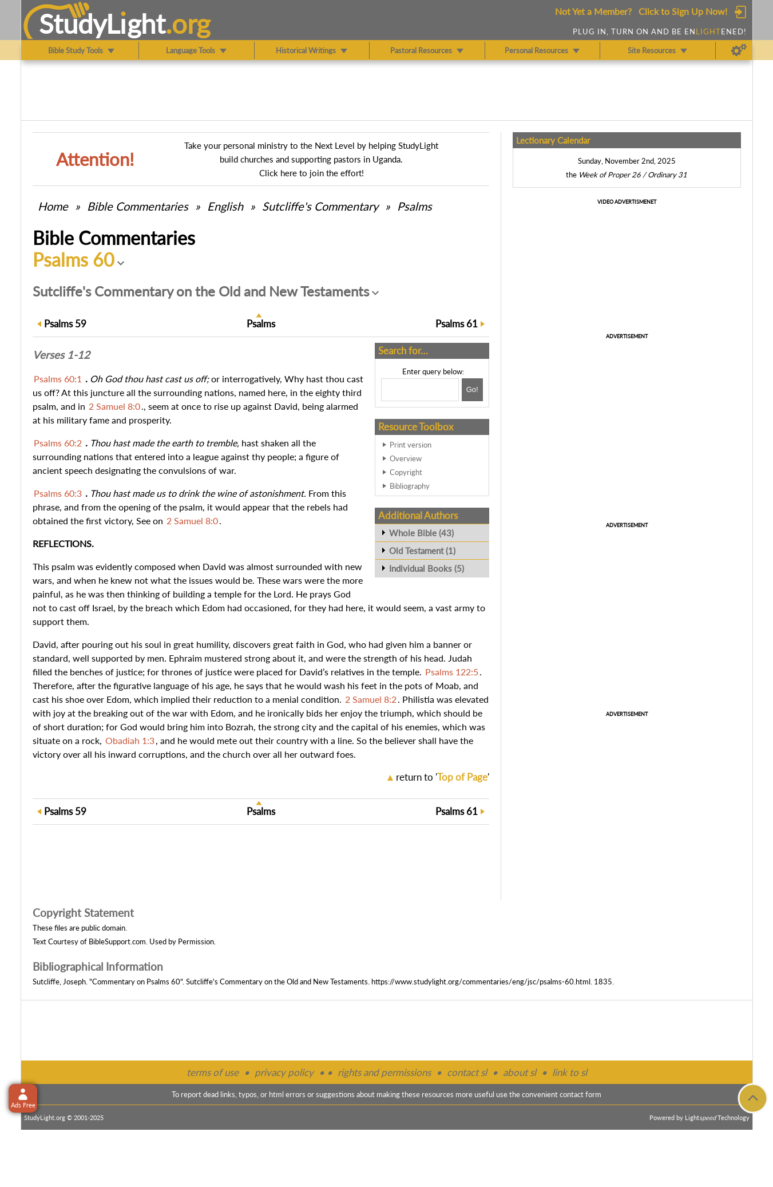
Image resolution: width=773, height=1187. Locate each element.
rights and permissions (384, 1072)
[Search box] (420, 389)
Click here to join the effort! (311, 173)
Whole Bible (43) (421, 533)
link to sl (569, 1072)
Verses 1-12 (61, 355)
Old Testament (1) (422, 550)
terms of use (213, 1072)
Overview (406, 458)
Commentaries (137, 206)
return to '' (442, 777)
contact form (580, 1094)
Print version (410, 444)
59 (65, 324)
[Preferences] (739, 50)
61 (456, 324)
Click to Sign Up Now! (683, 11)
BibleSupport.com (117, 941)
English (225, 206)
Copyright (406, 472)
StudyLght (102, 23)
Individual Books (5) (426, 568)
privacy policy (284, 1072)
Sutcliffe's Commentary (320, 206)
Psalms (414, 206)
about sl (519, 1072)
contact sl (467, 1072)
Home (53, 206)
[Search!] (472, 389)
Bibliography (410, 485)
